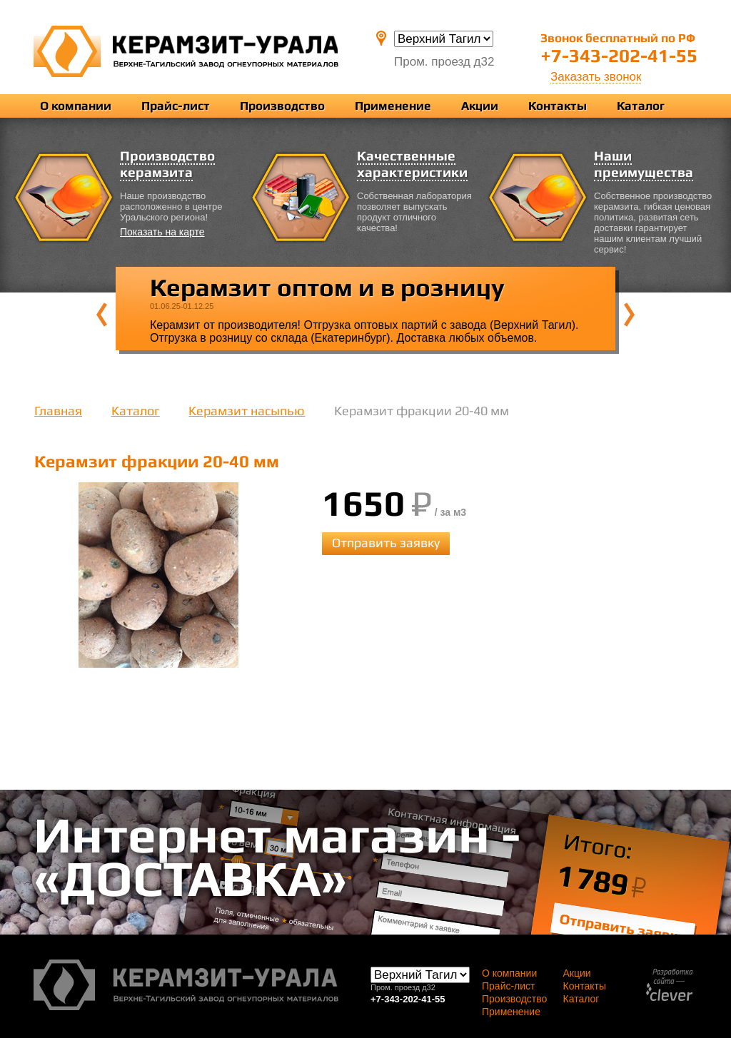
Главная (58, 410)
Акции (479, 105)
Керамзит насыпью (246, 410)
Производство (282, 105)
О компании (75, 105)
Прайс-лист (175, 105)
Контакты (557, 105)
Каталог (641, 105)
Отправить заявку (386, 542)
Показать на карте (162, 232)
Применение (393, 105)
